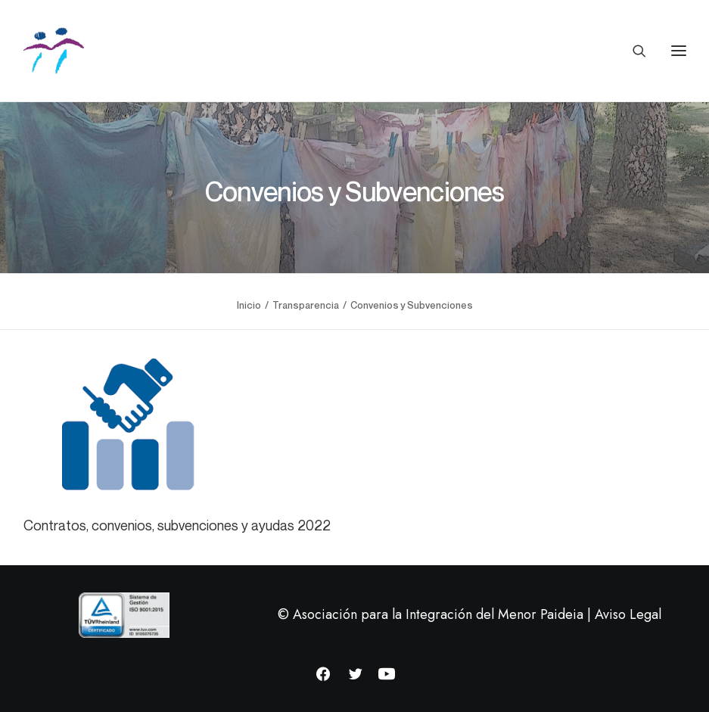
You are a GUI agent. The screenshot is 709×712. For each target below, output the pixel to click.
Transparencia (305, 305)
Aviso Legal (628, 614)
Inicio (249, 305)
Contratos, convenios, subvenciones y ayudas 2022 (177, 525)
